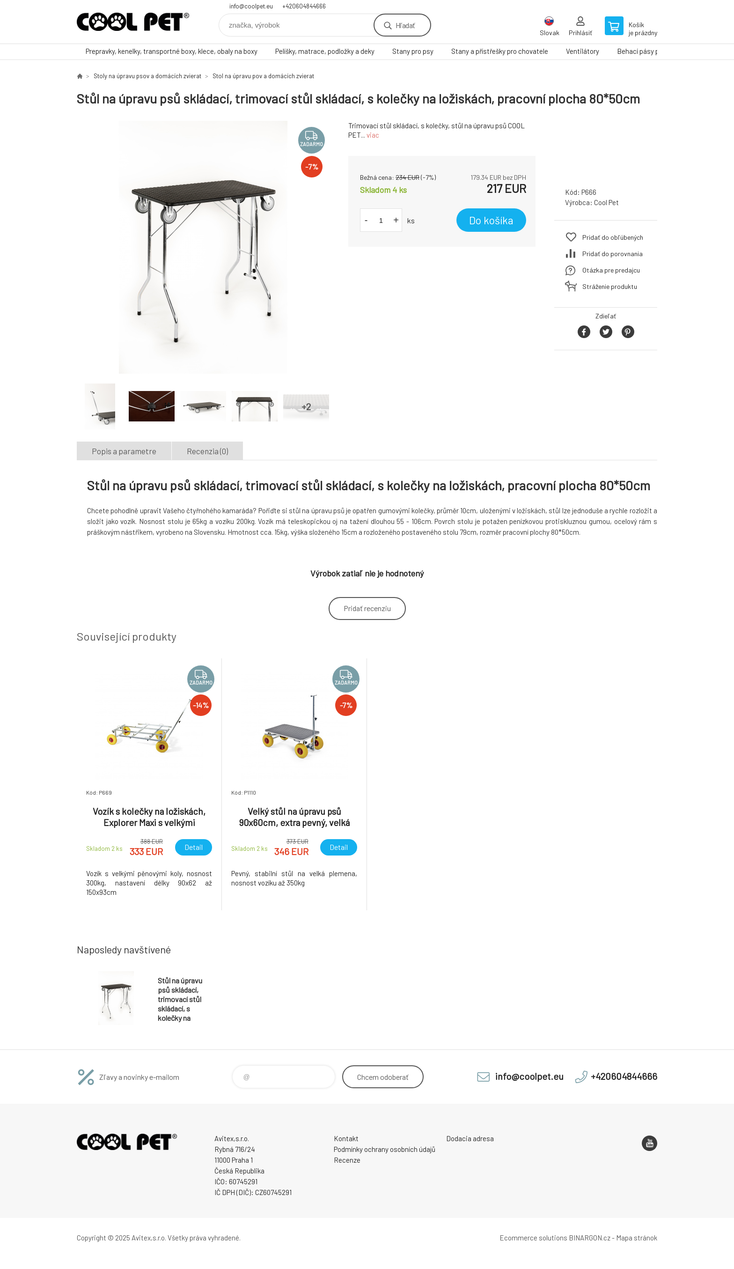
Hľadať (405, 25)
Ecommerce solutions (533, 1237)
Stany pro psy (412, 51)
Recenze (347, 1160)
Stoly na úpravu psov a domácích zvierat (147, 76)
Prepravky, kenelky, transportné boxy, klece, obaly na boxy (171, 51)
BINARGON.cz (589, 1237)
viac (373, 135)
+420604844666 (304, 6)
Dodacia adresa (470, 1138)
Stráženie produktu (609, 286)
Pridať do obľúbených (612, 237)
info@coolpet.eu (251, 6)
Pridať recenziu (367, 608)
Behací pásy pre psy (647, 51)
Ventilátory (582, 51)
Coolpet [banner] (133, 22)
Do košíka (491, 220)
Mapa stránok (636, 1237)
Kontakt (346, 1138)
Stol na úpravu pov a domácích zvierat (263, 76)
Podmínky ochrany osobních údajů (384, 1149)
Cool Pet (606, 202)
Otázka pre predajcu (611, 270)
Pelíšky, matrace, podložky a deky (324, 51)
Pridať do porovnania (612, 254)
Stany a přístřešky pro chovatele (499, 51)
